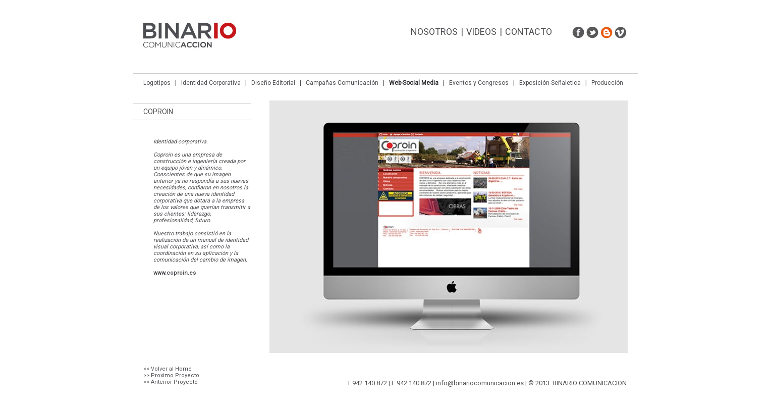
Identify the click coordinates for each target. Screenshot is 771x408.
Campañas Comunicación (342, 82)
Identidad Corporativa (211, 82)
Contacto (528, 31)
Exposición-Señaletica (550, 82)
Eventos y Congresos (479, 82)
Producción (607, 82)
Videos (481, 31)
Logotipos (157, 82)
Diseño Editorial (273, 82)
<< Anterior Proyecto (170, 382)
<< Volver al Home (167, 369)
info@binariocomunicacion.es (480, 383)
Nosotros (434, 31)
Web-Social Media (413, 82)
